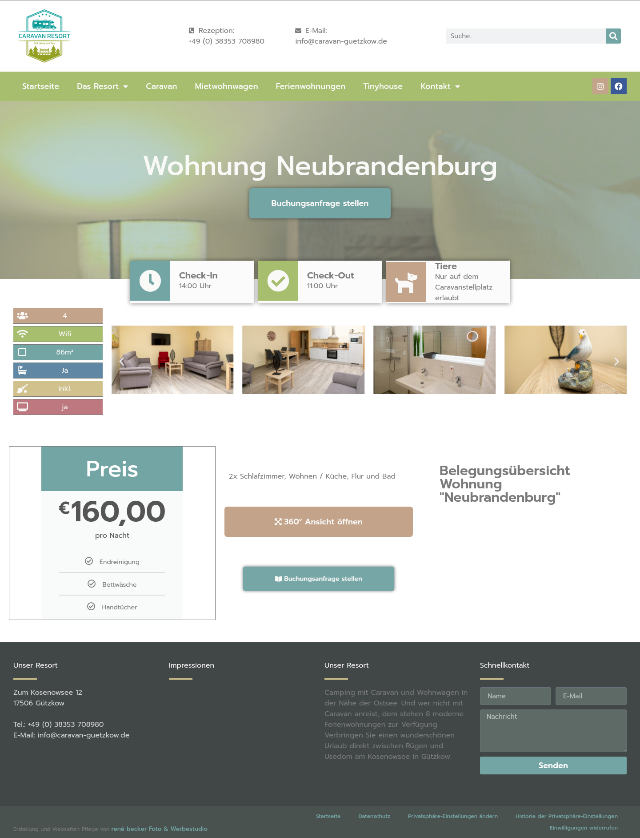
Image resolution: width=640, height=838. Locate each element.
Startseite (40, 86)
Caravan (161, 86)
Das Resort (102, 86)
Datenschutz (374, 816)
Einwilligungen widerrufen (584, 828)
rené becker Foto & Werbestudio (159, 829)
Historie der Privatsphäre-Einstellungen (567, 816)
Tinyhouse (383, 86)
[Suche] (613, 36)
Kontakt (440, 86)
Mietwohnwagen (226, 86)
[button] (121, 361)
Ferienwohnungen (310, 86)
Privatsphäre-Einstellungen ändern (453, 816)
